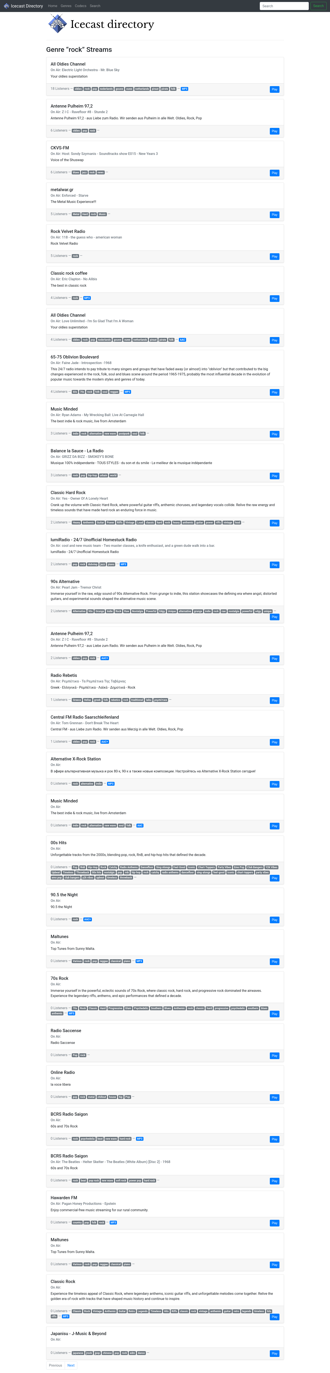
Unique (172, 611)
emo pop (57, 877)
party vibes (262, 872)
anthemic (188, 522)
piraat (155, 88)
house (112, 1097)
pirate (164, 88)
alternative (95, 433)
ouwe (129, 88)
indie (75, 433)
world (113, 475)
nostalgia (234, 611)
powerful (247, 611)
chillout (101, 1097)
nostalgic (109, 872)
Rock (118, 611)
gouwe (119, 88)
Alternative (79, 611)
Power (110, 522)
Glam (128, 1008)
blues (76, 172)
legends (246, 1311)
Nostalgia (137, 611)
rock (87, 88)
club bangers (72, 877)
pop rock (94, 1180)
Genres (66, 6)
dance (141, 1353)
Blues (167, 1008)
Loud (140, 522)
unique (268, 611)
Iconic (191, 867)
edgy (258, 611)
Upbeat (56, 872)
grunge (198, 611)
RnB (82, 867)
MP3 (184, 88)
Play (274, 89)
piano (111, 564)
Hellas (87, 699)
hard (159, 522)
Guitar (100, 522)
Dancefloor (147, 867)
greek (97, 699)
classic (150, 522)
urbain (103, 475)
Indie (110, 611)
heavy (176, 522)
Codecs (81, 6)
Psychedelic (141, 1008)
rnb (127, 872)
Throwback (82, 872)
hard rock (125, 1138)
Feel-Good (179, 867)
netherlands (142, 88)
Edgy (162, 611)
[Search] (284, 6)
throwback (126, 877)
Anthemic (88, 522)
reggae (114, 391)
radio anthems (170, 872)
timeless (112, 877)
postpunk (124, 433)
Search (95, 6)
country (77, 1222)
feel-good (218, 872)
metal (91, 1097)
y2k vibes (87, 877)
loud (237, 522)
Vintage (129, 522)
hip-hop (92, 475)
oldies (78, 88)
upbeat (100, 877)
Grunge (100, 611)
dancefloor (187, 872)
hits (269, 1311)
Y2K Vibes (271, 867)
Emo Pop (239, 867)
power (209, 522)
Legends (143, 1311)
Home (52, 6)
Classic (93, 1008)
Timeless (68, 872)
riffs (218, 522)
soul (105, 391)
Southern (156, 1008)
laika (148, 699)
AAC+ (105, 658)
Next (71, 1365)
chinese (107, 1353)
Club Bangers (255, 867)
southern (253, 1008)
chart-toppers (245, 872)
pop (95, 88)
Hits (166, 1311)
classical (116, 961)
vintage (228, 522)
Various (77, 961)
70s (82, 391)
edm (132, 1353)
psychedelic (238, 1008)
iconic (230, 872)
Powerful (151, 611)
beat (100, 1138)
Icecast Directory (23, 6)
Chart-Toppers (206, 867)
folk (173, 88)
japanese (78, 1353)
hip (120, 1097)
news (101, 172)
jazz (84, 172)
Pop (75, 867)
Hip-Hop (93, 867)
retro (236, 1311)
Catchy (113, 867)
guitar (199, 522)
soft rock (121, 1180)
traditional (137, 699)
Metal (76, 214)
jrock (89, 1353)
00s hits (96, 872)
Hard (85, 214)
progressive (221, 1008)
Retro (132, 1311)
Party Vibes (224, 867)
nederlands (106, 88)
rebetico (115, 699)
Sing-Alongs (163, 867)
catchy (155, 872)
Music (102, 214)
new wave (110, 433)
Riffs (120, 522)
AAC (182, 339)
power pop (135, 1180)
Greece (77, 699)
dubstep (92, 564)
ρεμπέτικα (160, 699)
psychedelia (87, 1138)
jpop (97, 1353)
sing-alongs (204, 872)
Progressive (115, 1008)
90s (90, 611)
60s (75, 391)
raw (224, 611)
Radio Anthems (129, 867)
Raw (126, 611)
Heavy (76, 522)
